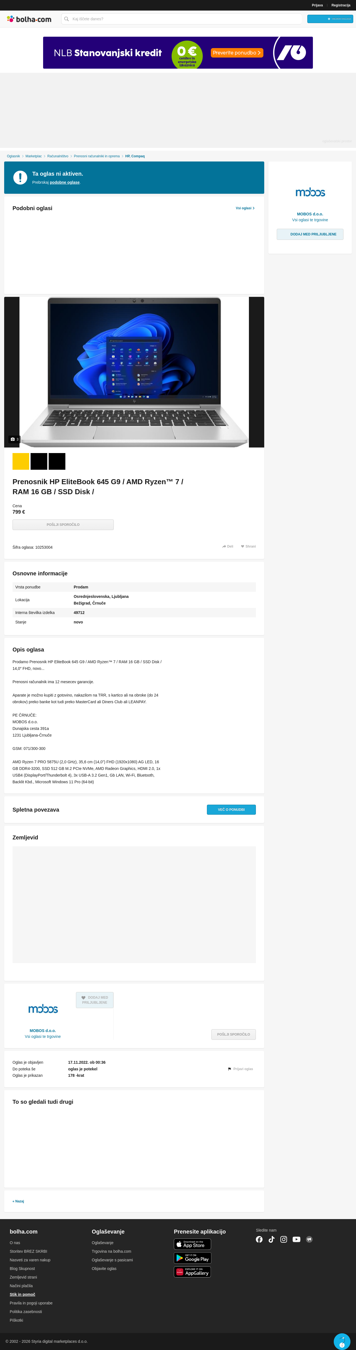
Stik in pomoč (22, 1294)
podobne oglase (65, 182)
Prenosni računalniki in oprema (97, 156)
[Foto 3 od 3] (57, 461)
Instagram (283, 1239)
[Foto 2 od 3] (39, 461)
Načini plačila (21, 1286)
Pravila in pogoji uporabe (31, 1303)
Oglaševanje (102, 1242)
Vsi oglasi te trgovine (43, 1036)
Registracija (341, 5)
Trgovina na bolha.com (111, 1251)
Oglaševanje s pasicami (112, 1260)
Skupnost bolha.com (309, 1239)
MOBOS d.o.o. (43, 1030)
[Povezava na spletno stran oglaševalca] (178, 53)
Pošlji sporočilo (63, 525)
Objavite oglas (104, 1268)
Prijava (317, 5)
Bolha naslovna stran (29, 19)
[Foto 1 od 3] (21, 461)
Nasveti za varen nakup (30, 1260)
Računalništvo (57, 156)
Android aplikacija (192, 1258)
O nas (15, 1242)
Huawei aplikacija (192, 1271)
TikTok (271, 1239)
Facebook (259, 1239)
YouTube (296, 1239)
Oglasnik (13, 156)
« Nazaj (18, 1201)
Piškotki (16, 1320)
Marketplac (34, 156)
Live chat (342, 1341)
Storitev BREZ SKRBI (28, 1251)
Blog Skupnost (22, 1268)
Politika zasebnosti (26, 1311)
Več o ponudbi (228, 810)
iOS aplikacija (192, 1244)
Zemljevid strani (23, 1277)
